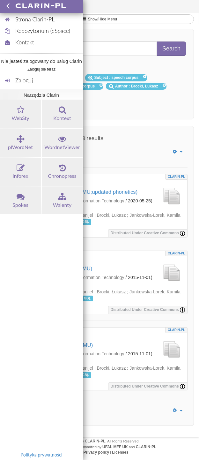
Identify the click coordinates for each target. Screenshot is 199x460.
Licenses (120, 452)
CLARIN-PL (176, 176)
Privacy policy (96, 452)
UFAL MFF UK (115, 447)
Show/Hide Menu (99, 19)
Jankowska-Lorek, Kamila (155, 215)
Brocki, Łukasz (111, 215)
